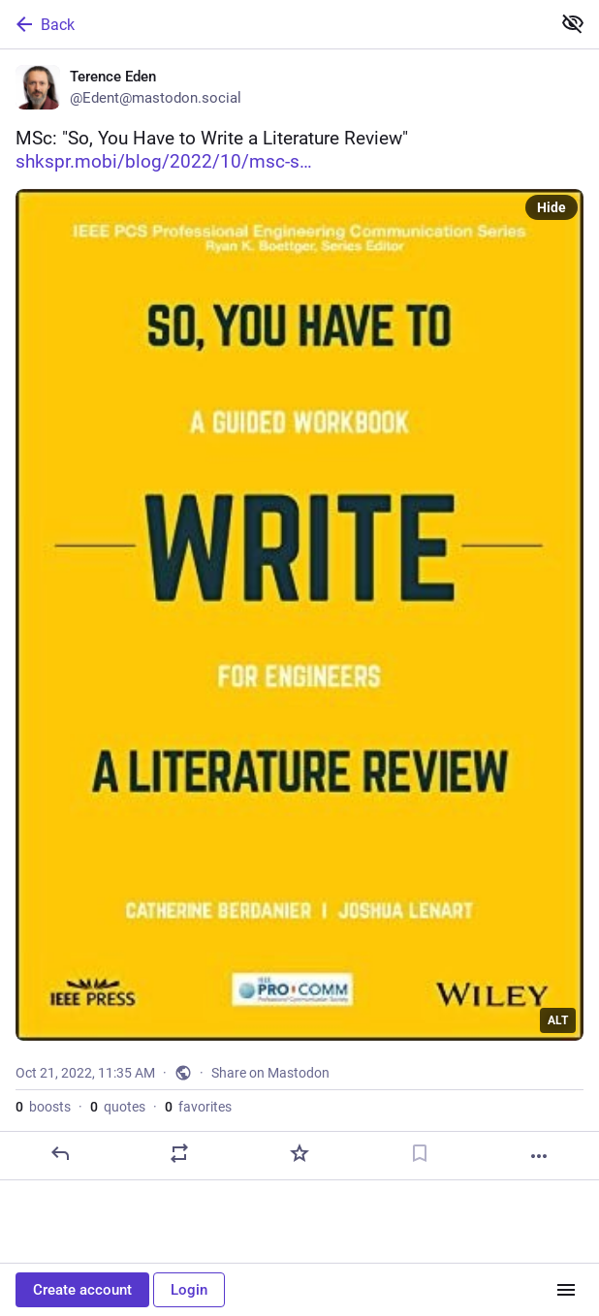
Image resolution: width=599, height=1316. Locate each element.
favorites (198, 1106)
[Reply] (60, 1153)
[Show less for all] (573, 23)
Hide (551, 207)
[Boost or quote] (179, 1153)
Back (44, 24)
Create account (82, 1290)
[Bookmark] (419, 1153)
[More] (539, 1156)
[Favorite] (299, 1153)
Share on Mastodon (270, 1073)
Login (189, 1290)
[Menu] (566, 1290)
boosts (43, 1106)
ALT (558, 1020)
